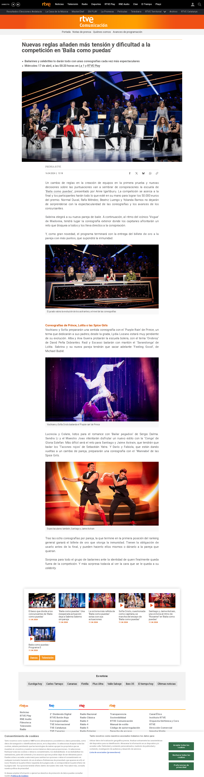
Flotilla (84, 683)
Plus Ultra (98, 683)
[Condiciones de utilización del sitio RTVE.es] (24, 755)
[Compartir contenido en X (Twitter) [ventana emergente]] (136, 172)
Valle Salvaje (115, 683)
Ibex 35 (130, 683)
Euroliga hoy (35, 683)
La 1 (81, 65)
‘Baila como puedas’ (59, 191)
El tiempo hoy (145, 683)
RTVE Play (93, 65)
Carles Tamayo (54, 683)
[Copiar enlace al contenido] (157, 172)
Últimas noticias (167, 683)
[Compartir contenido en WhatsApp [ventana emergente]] (150, 172)
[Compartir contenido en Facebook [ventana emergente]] (129, 172)
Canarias (72, 683)
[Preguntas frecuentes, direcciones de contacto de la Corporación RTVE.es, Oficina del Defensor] (150, 755)
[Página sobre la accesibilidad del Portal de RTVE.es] (118, 755)
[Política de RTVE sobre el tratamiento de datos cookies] (71, 755)
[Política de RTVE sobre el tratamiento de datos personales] (45, 755)
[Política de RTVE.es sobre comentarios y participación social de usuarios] (173, 755)
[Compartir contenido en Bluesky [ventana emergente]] (143, 172)
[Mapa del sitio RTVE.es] (136, 755)
